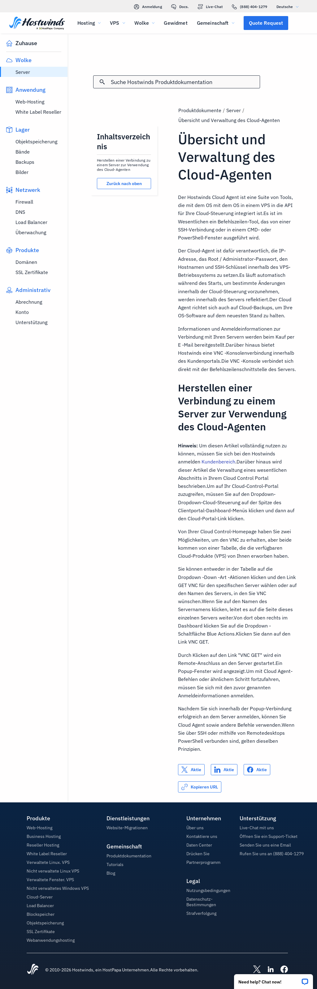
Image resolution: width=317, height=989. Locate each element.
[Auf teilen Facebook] (257, 769)
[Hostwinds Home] (33, 970)
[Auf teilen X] (191, 769)
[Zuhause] (37, 24)
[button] (273, 979)
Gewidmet (175, 23)
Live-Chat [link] (210, 6)
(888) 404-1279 (249, 6)
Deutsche (289, 6)
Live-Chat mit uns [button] (257, 828)
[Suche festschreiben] (102, 82)
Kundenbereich (218, 462)
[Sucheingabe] (185, 82)
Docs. (180, 6)
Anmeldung (148, 6)
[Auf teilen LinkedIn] (224, 769)
